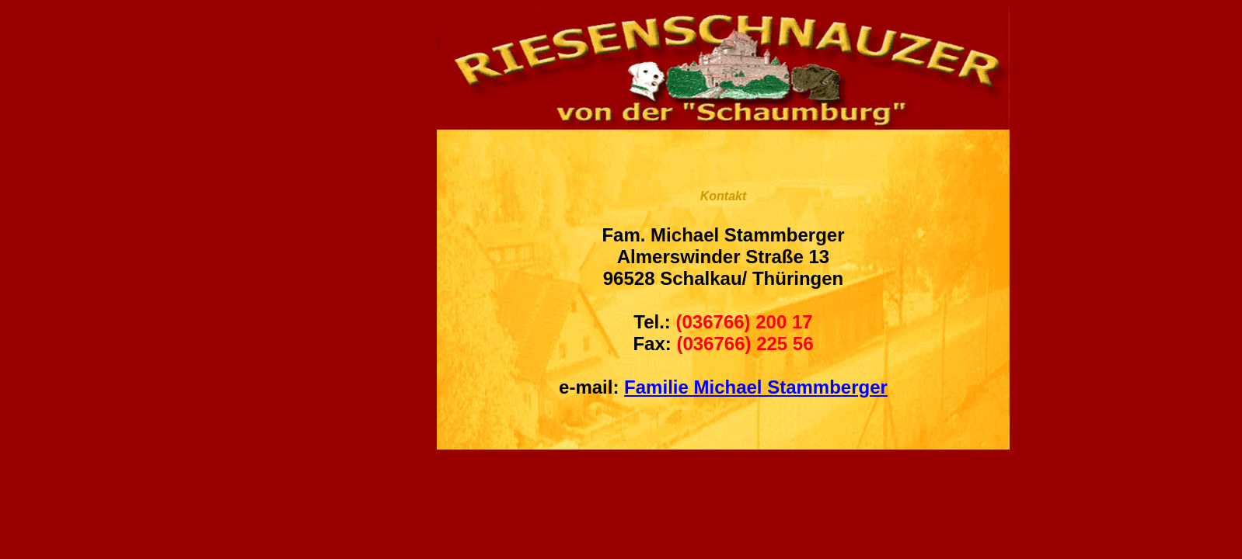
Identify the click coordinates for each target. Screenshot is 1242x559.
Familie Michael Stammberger (756, 387)
